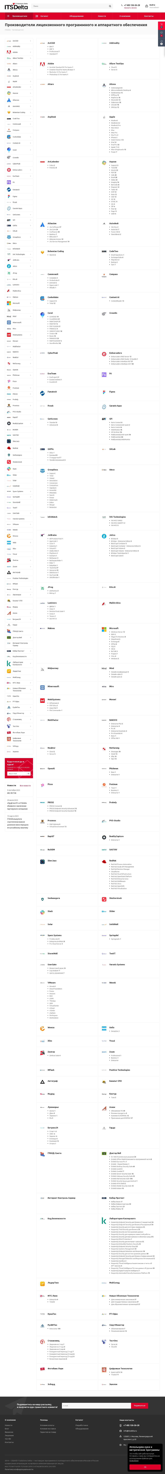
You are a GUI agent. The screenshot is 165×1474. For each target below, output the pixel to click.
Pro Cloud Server (56, 944)
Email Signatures (117, 255)
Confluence (54, 232)
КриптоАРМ (116, 1372)
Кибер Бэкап (116, 1201)
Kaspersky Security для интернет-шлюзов (127, 1241)
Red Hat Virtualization (119, 888)
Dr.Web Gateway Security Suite (123, 1176)
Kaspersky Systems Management (123, 1249)
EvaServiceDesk (56, 379)
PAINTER (54, 324)
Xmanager (115, 751)
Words (114, 170)
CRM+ (52, 1134)
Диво (52, 1113)
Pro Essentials (116, 733)
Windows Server (118, 632)
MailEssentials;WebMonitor (120, 439)
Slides (114, 180)
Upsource (54, 570)
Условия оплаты (47, 1425)
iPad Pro (115, 145)
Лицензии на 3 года (57, 1349)
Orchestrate (54, 280)
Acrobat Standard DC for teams (61, 67)
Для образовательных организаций (125, 1304)
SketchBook (116, 234)
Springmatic (116, 939)
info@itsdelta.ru (130, 1431)
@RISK (52, 606)
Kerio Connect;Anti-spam (120, 425)
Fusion (52, 991)
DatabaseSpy (117, 92)
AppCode (53, 541)
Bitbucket (53, 237)
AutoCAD (115, 229)
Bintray (53, 593)
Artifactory (54, 591)
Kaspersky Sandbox (118, 1261)
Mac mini (115, 128)
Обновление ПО (118, 1111)
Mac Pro (114, 135)
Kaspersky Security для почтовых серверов (128, 1227)
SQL (113, 646)
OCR (113, 192)
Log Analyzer (55, 970)
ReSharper (54, 558)
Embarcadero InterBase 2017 (122, 364)
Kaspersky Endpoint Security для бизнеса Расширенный (132, 1224)
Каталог (79, 1420)
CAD (113, 197)
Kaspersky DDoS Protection (121, 1239)
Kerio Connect (116, 422)
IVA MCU (115, 525)
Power (114, 152)
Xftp (113, 756)
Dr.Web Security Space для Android (124, 1181)
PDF (113, 172)
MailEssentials (117, 437)
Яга (51, 1118)
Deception (115, 1031)
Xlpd (113, 759)
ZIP (113, 206)
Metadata (53, 493)
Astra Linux (55, 1328)
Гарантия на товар (48, 1432)
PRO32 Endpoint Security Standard (63, 811)
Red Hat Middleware (118, 881)
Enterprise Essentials (119, 731)
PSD (113, 209)
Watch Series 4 (117, 140)
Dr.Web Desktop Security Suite (123, 1166)
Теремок (53, 1115)
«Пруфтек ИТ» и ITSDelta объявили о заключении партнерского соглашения (17, 806)
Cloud (113, 67)
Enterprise (115, 726)
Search (52, 495)
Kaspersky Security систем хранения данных (127, 1232)
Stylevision (116, 102)
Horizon (52, 993)
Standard (53, 54)
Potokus (53, 168)
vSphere (52, 1013)
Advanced (54, 425)
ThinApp (53, 1001)
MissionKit (115, 100)
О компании (10, 1420)
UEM (51, 1003)
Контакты (9, 1442)
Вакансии (9, 1432)
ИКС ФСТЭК (11, 793)
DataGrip (53, 546)
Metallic (53, 287)
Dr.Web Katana (117, 1188)
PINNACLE (54, 329)
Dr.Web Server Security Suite (122, 1174)
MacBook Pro (116, 125)
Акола (52, 1111)
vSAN (51, 998)
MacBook (114, 120)
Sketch (53, 255)
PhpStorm (54, 553)
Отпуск (53, 1143)
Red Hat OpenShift (117, 886)
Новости (8, 1425)
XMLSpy (115, 107)
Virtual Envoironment (58, 826)
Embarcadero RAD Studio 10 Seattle (124, 359)
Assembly (53, 490)
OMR (113, 214)
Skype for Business (118, 637)
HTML (114, 201)
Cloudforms (115, 871)
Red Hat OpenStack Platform (121, 876)
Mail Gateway (55, 824)
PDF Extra (54, 705)
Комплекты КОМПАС (120, 1115)
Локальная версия (119, 1331)
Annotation (53, 480)
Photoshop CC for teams (59, 74)
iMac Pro (114, 132)
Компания (54, 1141)
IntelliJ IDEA (54, 551)
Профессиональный (57, 460)
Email (114, 177)
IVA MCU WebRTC (118, 523)
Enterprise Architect (57, 941)
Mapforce (115, 97)
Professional (54, 51)
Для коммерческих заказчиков (123, 1299)
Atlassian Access (56, 239)
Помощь (44, 1420)
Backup (114, 262)
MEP (52, 49)
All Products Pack (56, 539)
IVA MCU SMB (116, 520)
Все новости (25, 786)
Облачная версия (118, 1328)
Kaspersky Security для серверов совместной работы (130, 1234)
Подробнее (134, 1461)
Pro (113, 728)
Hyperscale (54, 285)
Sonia (52, 614)
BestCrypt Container (119, 543)
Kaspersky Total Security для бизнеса (125, 1229)
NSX (51, 996)
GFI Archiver (116, 432)
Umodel (115, 105)
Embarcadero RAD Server (121, 356)
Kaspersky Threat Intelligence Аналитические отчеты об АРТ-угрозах (131, 1264)
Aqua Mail (54, 708)
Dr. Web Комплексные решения (123, 1157)
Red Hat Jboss (116, 883)
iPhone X (114, 137)
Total (114, 168)
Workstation (54, 1018)
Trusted (115, 1374)
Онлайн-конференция (120, 672)
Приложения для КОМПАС (122, 1118)
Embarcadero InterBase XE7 (122, 361)
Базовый (53, 455)
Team (113, 788)
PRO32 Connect (56, 806)
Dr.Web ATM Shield (118, 1183)
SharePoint (115, 639)
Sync (113, 264)
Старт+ (53, 1131)
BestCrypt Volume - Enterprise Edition (125, 551)
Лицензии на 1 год (57, 1344)
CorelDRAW (55, 319)
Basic (113, 736)
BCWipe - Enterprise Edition (121, 541)
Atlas (52, 453)
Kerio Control (116, 427)
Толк (113, 1097)
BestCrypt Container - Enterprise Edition (125, 546)
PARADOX (54, 338)
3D (113, 199)
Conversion (53, 483)
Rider (52, 563)
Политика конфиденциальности (19, 1469)
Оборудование (82, 1429)
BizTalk (114, 651)
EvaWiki (53, 382)
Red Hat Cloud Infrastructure (121, 874)
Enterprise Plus (117, 724)
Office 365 (115, 738)
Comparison (54, 485)
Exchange (115, 641)
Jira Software (55, 227)
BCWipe (114, 539)
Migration (115, 260)
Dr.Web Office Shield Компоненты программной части (131, 1159)
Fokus (52, 165)
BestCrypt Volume (118, 548)
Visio (113, 656)
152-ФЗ (8, 1439)
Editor (52, 502)
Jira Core (54, 229)
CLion (52, 543)
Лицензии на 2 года (57, 1347)
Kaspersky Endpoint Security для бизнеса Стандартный (132, 1222)
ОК (145, 1467)
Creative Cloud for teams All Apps (62, 69)
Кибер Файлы (117, 1209)
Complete (54, 278)
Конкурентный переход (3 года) (62, 1356)
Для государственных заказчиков (125, 1302)
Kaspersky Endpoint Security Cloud (124, 1246)
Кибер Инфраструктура (121, 1204)
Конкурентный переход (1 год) (61, 1351)
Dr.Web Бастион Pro (119, 1161)
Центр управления (57, 973)
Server (114, 69)
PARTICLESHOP (56, 341)
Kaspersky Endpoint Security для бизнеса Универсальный (132, 1256)
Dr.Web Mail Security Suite (121, 1178)
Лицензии (9, 1435)
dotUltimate (54, 577)
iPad (113, 142)
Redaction (53, 507)
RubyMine (54, 565)
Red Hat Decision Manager (120, 869)
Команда (53, 1138)
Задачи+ (53, 1136)
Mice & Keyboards (118, 149)
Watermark (53, 500)
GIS (113, 204)
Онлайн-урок (116, 677)
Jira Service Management (59, 241)
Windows (115, 658)
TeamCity (54, 568)
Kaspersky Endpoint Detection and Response (128, 1251)
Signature (53, 488)
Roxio (53, 336)
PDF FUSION (55, 326)
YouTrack (54, 575)
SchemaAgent (116, 88)
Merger (52, 505)
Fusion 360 (115, 232)
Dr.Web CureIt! (116, 1169)
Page (114, 211)
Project (114, 654)
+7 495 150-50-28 (132, 5)
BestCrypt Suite (117, 555)
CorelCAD (54, 316)
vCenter (52, 1010)
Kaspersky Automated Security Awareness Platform (130, 1273)
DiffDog (115, 95)
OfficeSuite (54, 703)
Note (114, 194)
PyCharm (53, 555)
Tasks (114, 189)
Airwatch (53, 986)
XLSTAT (53, 618)
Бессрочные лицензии (58, 1359)
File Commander (56, 710)
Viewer (52, 478)
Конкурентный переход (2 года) (62, 1354)
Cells (113, 175)
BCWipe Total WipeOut (120, 553)
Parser (52, 497)
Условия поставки (48, 1429)
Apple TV (115, 147)
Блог (7, 1429)
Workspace (53, 1015)
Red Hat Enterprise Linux (119, 879)
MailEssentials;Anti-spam (121, 434)
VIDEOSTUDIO (56, 331)
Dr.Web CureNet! (117, 1171)
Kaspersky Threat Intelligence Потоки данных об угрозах (132, 1268)
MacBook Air (115, 123)
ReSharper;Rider (56, 560)
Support (114, 165)
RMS (113, 634)
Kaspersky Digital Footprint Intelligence (125, 1270)
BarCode (115, 184)
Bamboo (53, 234)
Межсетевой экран (58, 968)
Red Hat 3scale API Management (122, 867)
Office (114, 644)
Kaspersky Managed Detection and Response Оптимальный (133, 1258)
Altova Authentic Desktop (121, 90)
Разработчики (82, 1425)
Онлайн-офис (116, 674)
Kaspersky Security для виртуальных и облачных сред (132, 1237)
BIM (51, 46)
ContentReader (117, 301)
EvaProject (54, 377)
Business (114, 790)
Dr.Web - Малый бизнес (120, 1164)
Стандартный (55, 457)
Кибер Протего (118, 1206)
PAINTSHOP (55, 321)
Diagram (115, 187)
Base (113, 772)
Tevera (53, 616)
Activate (53, 283)
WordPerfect (55, 343)
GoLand (53, 548)
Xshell (114, 754)
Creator (53, 333)
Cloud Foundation (56, 989)
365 (113, 649)
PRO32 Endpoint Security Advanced (63, 808)
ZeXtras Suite (55, 1055)
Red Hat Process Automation (121, 864)
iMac (112, 130)
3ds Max (114, 227)
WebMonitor (116, 430)
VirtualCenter (54, 1006)
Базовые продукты (119, 1113)
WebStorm (54, 572)
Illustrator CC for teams (58, 72)
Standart (53, 422)
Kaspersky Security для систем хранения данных (129, 1253)
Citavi (52, 609)
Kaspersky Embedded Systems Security (126, 1244)
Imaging (115, 182)
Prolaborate (54, 939)
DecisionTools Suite (57, 611)
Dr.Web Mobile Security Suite (122, 1186)
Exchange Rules (117, 257)
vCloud (52, 1008)
